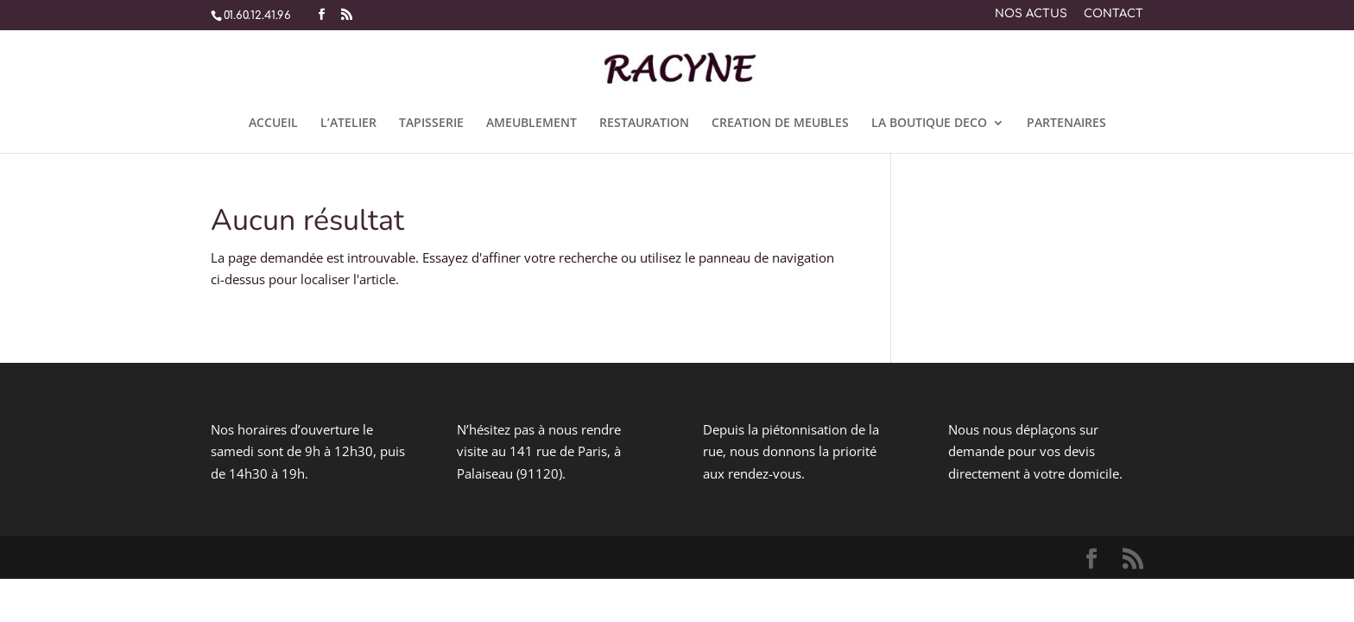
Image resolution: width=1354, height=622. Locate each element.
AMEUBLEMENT (531, 123)
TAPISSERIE (431, 123)
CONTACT (1113, 14)
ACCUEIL (273, 123)
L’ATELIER (348, 123)
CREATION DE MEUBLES (780, 123)
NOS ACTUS (1031, 14)
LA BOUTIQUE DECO (929, 123)
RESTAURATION (644, 123)
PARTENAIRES (1066, 123)
